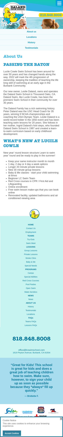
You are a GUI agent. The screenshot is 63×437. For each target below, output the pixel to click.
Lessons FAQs (31, 325)
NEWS (31, 296)
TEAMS (31, 236)
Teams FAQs (30, 321)
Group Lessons (30, 250)
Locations (31, 37)
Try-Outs (30, 239)
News (30, 299)
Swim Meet (30, 243)
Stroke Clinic (30, 258)
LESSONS (30, 247)
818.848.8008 (51, 15)
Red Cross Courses (30, 281)
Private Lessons (31, 254)
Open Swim (31, 288)
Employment (30, 232)
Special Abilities (30, 277)
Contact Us (30, 228)
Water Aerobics (30, 292)
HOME (31, 225)
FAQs (30, 318)
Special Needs (31, 266)
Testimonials (31, 48)
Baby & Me (30, 262)
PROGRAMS (30, 269)
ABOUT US (31, 303)
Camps (31, 273)
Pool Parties (31, 284)
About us (31, 31)
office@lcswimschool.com (31, 350)
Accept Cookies (12, 433)
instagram (34, 214)
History (31, 42)
